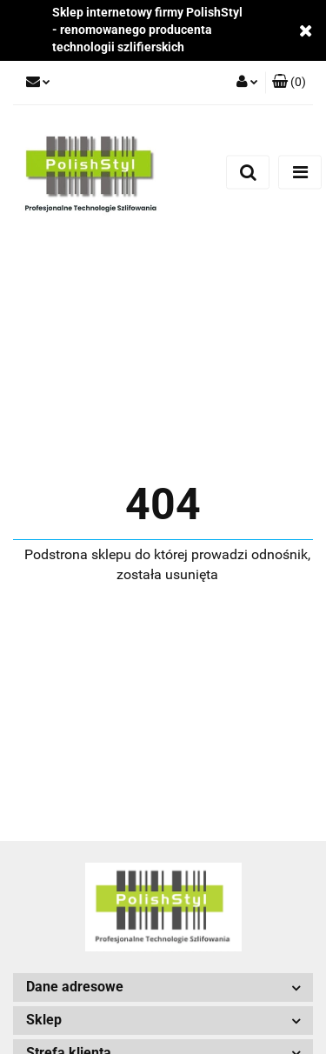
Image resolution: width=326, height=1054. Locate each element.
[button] (289, 82)
